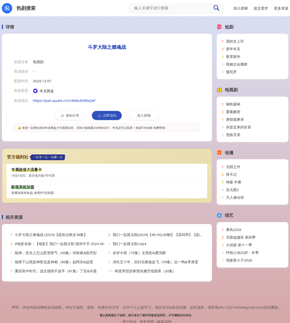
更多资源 (281, 8)
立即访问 (106, 115)
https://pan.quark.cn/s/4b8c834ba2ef (64, 100)
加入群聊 (144, 115)
